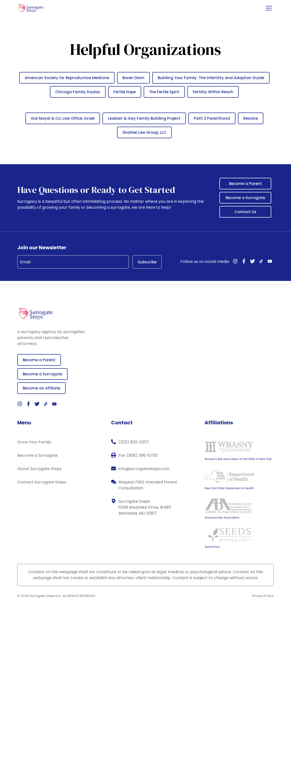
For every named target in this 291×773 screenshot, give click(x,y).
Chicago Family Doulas (77, 91)
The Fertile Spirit (164, 91)
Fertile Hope (125, 91)
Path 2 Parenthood (212, 118)
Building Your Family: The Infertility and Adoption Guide (211, 77)
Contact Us (245, 211)
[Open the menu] (269, 8)
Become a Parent (245, 183)
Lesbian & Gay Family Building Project (144, 118)
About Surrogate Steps (39, 469)
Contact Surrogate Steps (41, 482)
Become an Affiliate (41, 388)
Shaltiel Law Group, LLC (144, 132)
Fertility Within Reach (213, 91)
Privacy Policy (263, 595)
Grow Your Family (34, 442)
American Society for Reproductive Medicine (67, 77)
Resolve (250, 118)
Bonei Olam (133, 77)
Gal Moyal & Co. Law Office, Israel (63, 118)
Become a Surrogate (245, 197)
